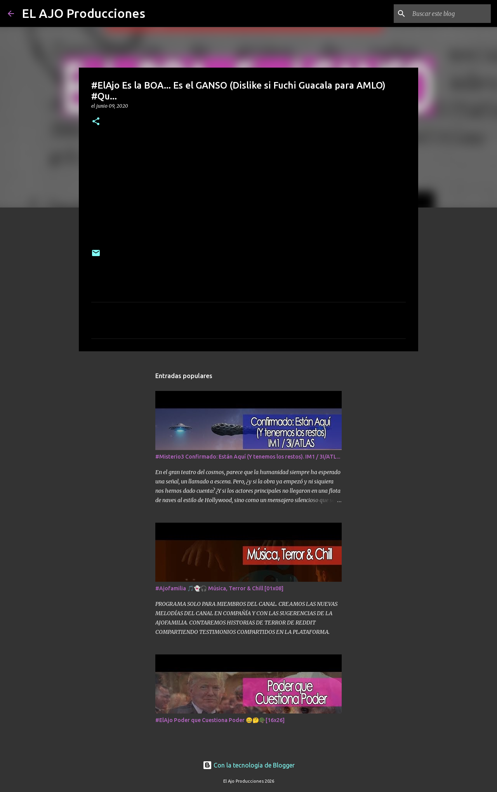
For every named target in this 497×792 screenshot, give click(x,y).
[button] (96, 122)
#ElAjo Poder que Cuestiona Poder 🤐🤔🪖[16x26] (220, 720)
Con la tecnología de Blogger (249, 765)
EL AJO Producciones (83, 13)
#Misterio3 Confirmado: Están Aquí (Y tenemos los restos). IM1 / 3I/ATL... (247, 457)
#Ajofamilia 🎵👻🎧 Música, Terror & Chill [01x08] (219, 588)
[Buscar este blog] (450, 13)
